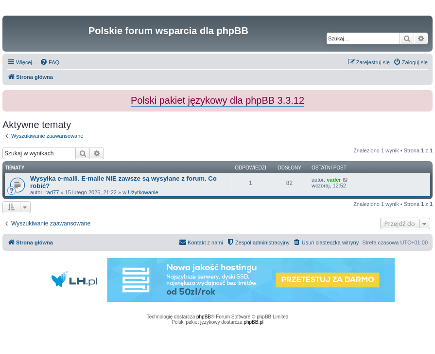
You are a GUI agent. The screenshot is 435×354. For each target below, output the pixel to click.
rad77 (52, 192)
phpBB (203, 316)
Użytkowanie (143, 192)
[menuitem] (49, 62)
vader (334, 180)
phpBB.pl (253, 322)
